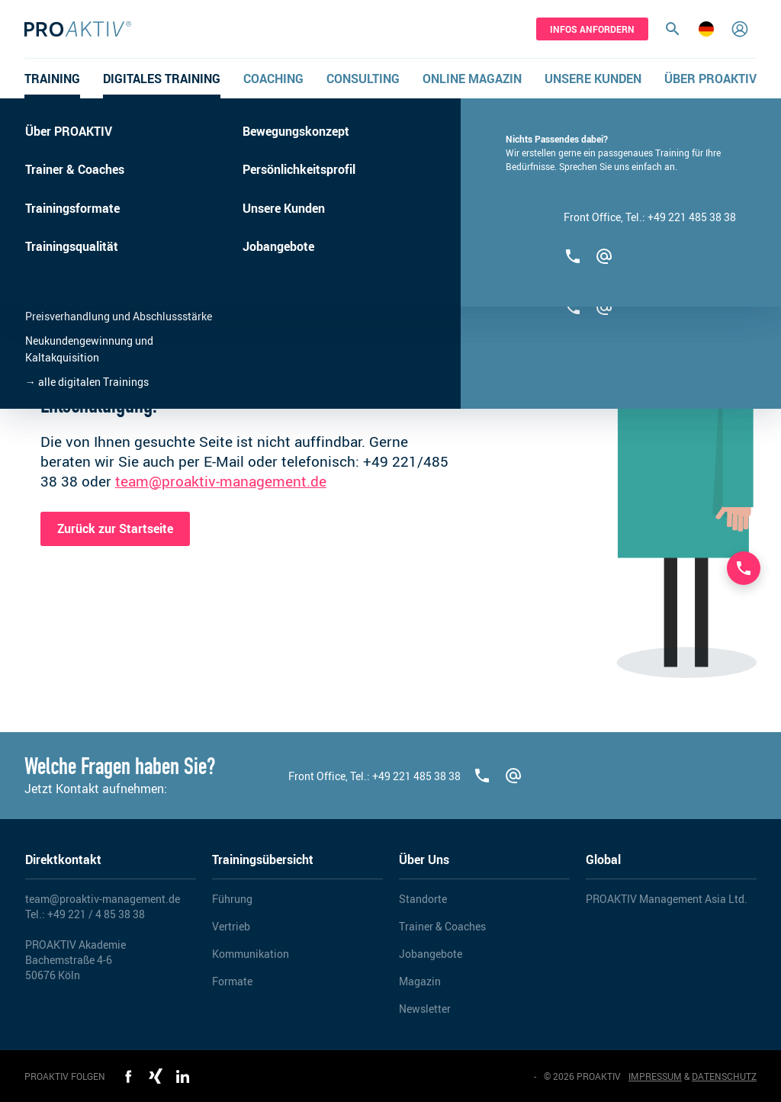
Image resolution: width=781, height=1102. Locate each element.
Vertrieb (231, 926)
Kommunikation (250, 953)
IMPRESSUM (655, 1076)
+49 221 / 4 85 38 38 (96, 914)
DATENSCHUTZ (724, 1076)
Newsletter (425, 1008)
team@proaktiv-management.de (220, 481)
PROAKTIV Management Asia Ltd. (666, 899)
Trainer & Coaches (442, 926)
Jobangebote (430, 953)
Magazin (420, 981)
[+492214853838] (482, 775)
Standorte (423, 899)
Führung (232, 899)
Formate (232, 981)
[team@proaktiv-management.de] (513, 775)
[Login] (740, 29)
